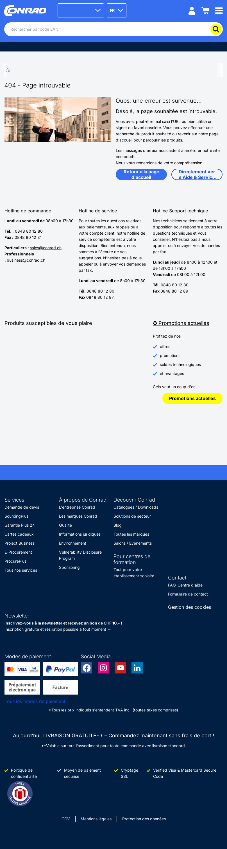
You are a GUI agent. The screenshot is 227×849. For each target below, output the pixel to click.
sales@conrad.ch (46, 247)
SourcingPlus (16, 516)
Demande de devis (21, 507)
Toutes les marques (131, 534)
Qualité (65, 525)
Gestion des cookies (189, 607)
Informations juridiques (80, 534)
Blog (118, 525)
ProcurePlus (15, 561)
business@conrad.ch (26, 260)
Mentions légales (96, 818)
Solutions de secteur (132, 516)
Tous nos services (20, 570)
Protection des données (144, 818)
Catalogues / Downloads (136, 507)
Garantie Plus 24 (19, 525)
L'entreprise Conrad (77, 507)
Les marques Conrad (78, 516)
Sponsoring (69, 567)
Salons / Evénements (133, 543)
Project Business (19, 543)
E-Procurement (18, 552)
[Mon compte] (192, 10)
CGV (66, 818)
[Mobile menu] (219, 10)
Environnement (72, 543)
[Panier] (205, 10)
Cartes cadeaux (19, 534)
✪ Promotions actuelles (181, 323)
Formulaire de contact (188, 594)
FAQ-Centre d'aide (185, 585)
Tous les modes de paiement (34, 701)
